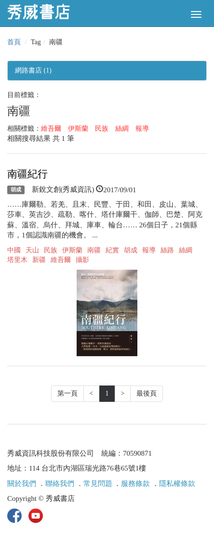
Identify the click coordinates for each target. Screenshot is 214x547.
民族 (101, 128)
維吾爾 (51, 128)
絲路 (167, 250)
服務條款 (135, 483)
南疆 (94, 250)
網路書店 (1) (33, 70)
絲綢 (122, 128)
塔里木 (17, 259)
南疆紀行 (27, 174)
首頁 (14, 42)
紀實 (112, 250)
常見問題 (97, 483)
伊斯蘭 (78, 128)
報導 (142, 128)
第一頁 (67, 393)
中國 (14, 250)
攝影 (82, 259)
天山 (32, 250)
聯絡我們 (59, 483)
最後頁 (146, 393)
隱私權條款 (177, 483)
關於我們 (21, 483)
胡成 (16, 190)
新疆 (39, 259)
